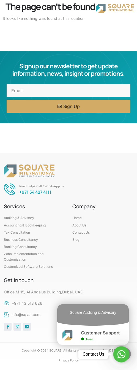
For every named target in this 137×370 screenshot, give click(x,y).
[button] (13, 8)
